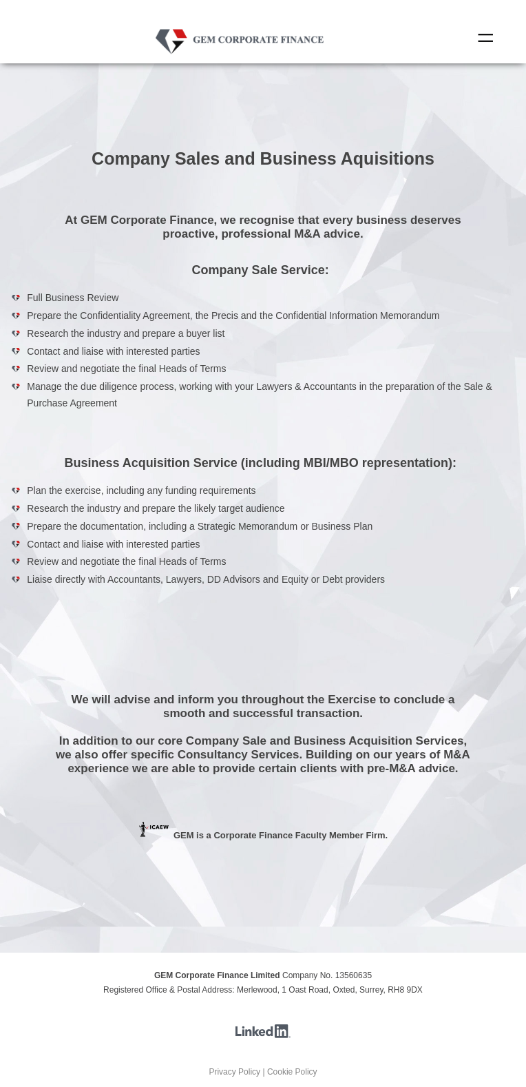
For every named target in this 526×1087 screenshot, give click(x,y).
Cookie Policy (292, 1072)
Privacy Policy (234, 1072)
